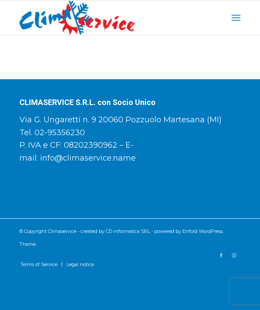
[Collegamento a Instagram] (234, 255)
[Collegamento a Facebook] (221, 255)
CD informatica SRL (128, 231)
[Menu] (236, 17)
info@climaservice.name (88, 158)
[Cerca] (217, 17)
